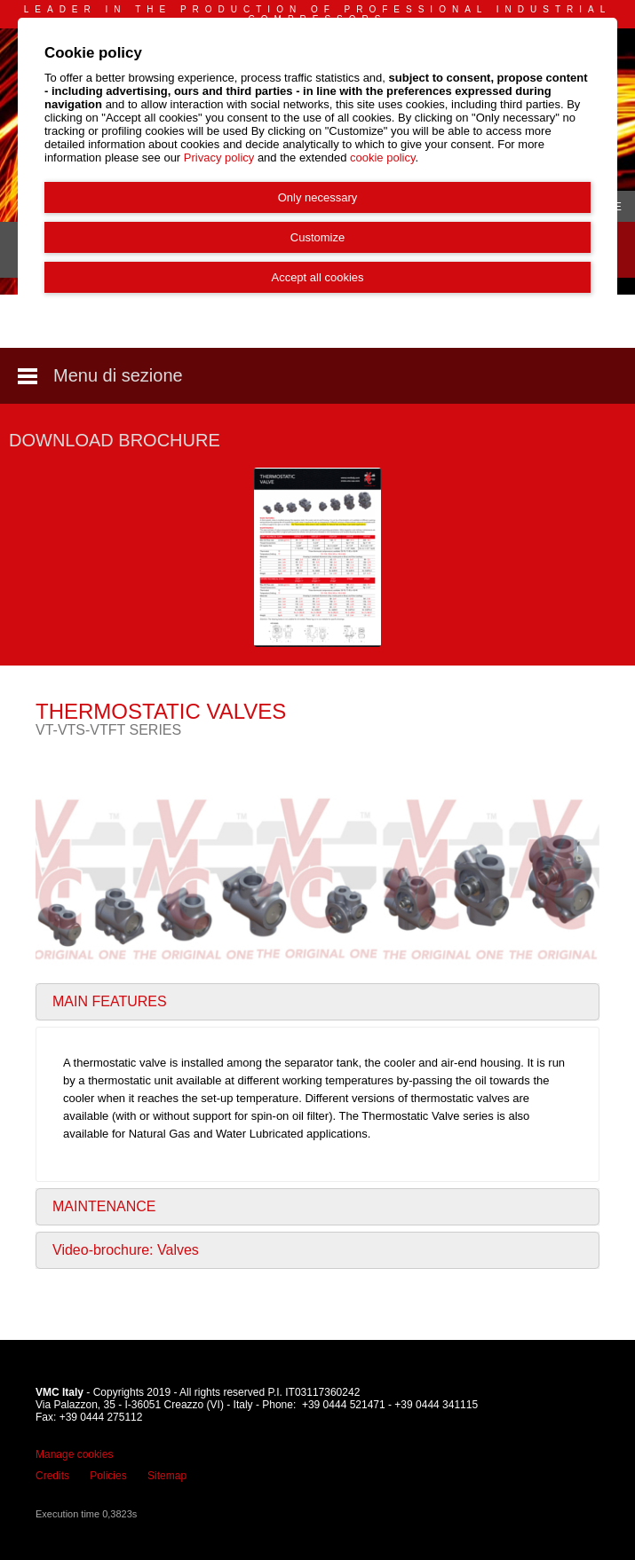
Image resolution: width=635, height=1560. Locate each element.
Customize (317, 237)
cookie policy (382, 157)
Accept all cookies (317, 277)
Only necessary (318, 197)
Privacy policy (219, 157)
